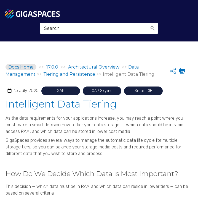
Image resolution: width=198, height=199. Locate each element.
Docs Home (21, 67)
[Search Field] (99, 28)
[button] (152, 28)
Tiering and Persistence (69, 74)
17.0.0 (52, 67)
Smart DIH (143, 90)
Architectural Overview (94, 67)
